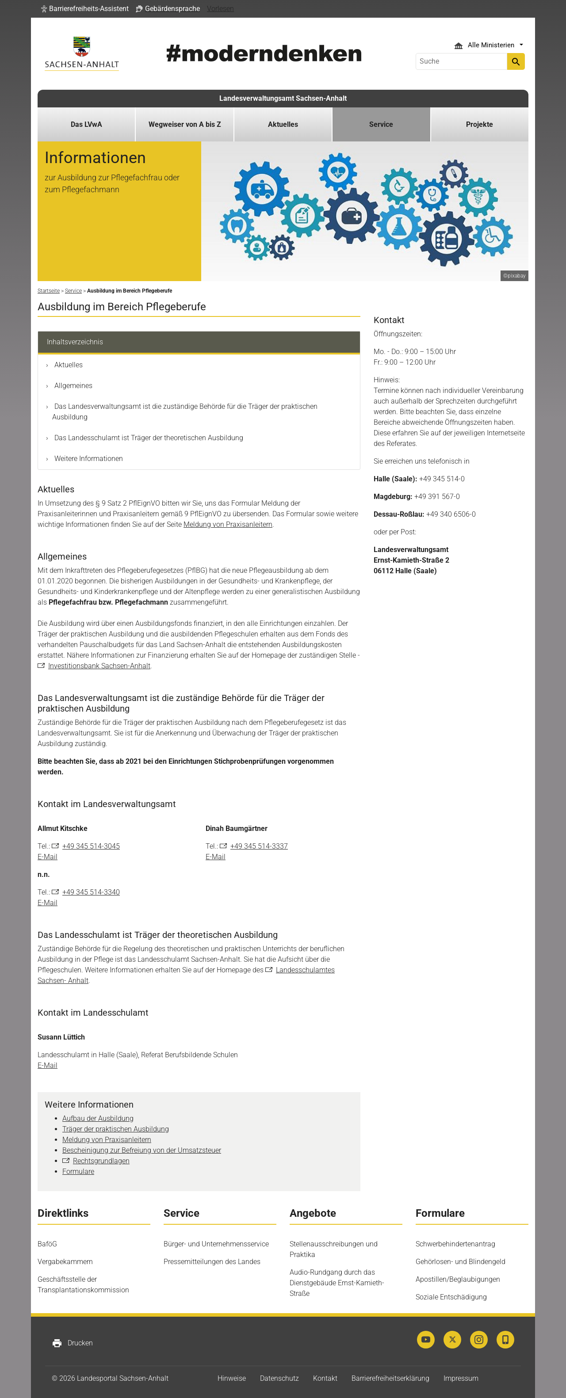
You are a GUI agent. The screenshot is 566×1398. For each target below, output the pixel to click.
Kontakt (325, 1378)
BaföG (47, 1244)
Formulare (78, 1171)
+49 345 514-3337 (259, 846)
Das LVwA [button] (86, 124)
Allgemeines (72, 385)
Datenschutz (279, 1378)
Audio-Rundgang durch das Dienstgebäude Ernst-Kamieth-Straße (337, 1283)
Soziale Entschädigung (451, 1297)
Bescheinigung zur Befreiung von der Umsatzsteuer (141, 1150)
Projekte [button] (479, 124)
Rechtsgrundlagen (101, 1161)
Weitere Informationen (88, 458)
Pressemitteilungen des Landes (212, 1261)
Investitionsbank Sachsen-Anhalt (99, 666)
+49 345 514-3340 (91, 892)
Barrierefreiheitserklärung (390, 1378)
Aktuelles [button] (283, 124)
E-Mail (47, 857)
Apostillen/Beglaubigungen (458, 1279)
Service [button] (381, 124)
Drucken (72, 1343)
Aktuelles (68, 365)
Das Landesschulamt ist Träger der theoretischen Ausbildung (148, 438)
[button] (85, 9)
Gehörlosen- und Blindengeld (460, 1261)
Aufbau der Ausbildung (98, 1118)
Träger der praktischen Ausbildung (115, 1129)
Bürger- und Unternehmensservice (216, 1244)
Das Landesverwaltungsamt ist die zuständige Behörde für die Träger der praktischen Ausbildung (184, 411)
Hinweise (232, 1378)
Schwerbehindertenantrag (455, 1244)
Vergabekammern (65, 1261)
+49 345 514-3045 (91, 846)
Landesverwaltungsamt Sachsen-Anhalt (283, 98)
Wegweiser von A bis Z (185, 124)
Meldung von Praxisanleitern (228, 524)
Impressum (461, 1378)
